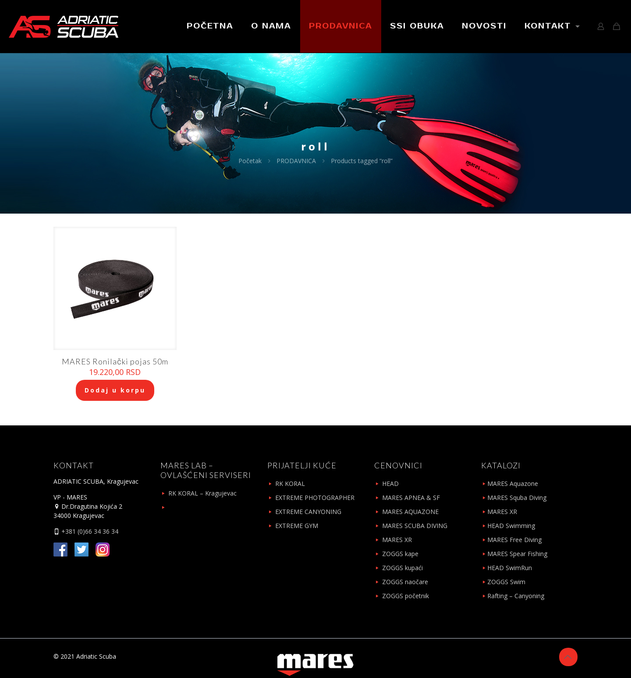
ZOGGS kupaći (402, 568)
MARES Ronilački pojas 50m (115, 361)
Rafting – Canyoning (515, 596)
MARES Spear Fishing (517, 554)
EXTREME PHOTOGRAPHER (314, 497)
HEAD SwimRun (509, 568)
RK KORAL (290, 483)
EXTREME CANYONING (308, 511)
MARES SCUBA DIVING (414, 525)
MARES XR (397, 539)
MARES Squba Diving (516, 497)
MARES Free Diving (514, 539)
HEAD (390, 483)
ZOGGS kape (400, 554)
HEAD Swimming (511, 525)
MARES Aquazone (512, 483)
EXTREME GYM (296, 525)
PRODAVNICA (296, 161)
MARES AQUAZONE (410, 511)
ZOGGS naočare (405, 582)
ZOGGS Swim (506, 582)
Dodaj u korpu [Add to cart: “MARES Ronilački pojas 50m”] (115, 390)
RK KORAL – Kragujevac (202, 493)
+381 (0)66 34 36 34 (89, 531)
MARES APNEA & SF (411, 497)
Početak (250, 161)
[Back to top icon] (568, 657)
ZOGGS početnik (405, 596)
